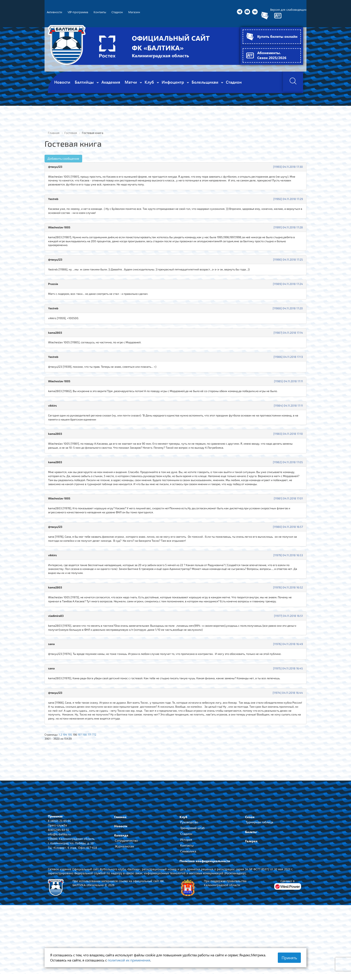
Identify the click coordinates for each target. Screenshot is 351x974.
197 (84, 786)
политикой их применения (129, 960)
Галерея (251, 894)
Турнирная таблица (259, 875)
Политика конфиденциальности (205, 914)
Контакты (187, 898)
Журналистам (124, 899)
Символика (188, 904)
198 (89, 786)
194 (67, 786)
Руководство (189, 875)
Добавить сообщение (63, 159)
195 (73, 786)
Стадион (186, 887)
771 (95, 786)
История (186, 892)
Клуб (183, 870)
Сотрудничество (126, 893)
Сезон (250, 870)
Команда (121, 888)
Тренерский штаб (192, 881)
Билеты (251, 885)
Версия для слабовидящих (287, 10)
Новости (120, 879)
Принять (289, 957)
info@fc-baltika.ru (60, 887)
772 (100, 786)
